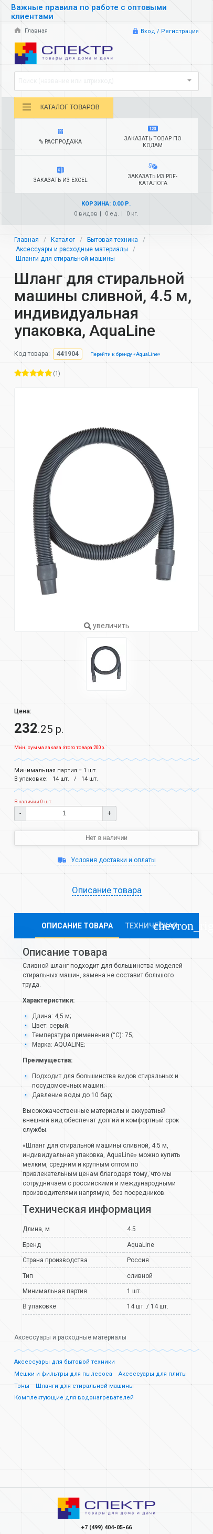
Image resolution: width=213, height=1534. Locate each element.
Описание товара (107, 890)
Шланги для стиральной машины (65, 258)
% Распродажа (61, 137)
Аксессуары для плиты (153, 1374)
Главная (31, 30)
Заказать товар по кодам (152, 137)
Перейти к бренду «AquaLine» (125, 354)
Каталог (63, 239)
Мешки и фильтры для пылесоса (63, 1374)
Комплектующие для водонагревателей (74, 1397)
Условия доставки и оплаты (106, 860)
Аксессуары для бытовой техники (64, 1361)
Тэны (21, 1386)
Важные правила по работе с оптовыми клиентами (89, 12)
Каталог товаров (60, 107)
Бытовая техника (113, 239)
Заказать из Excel (61, 175)
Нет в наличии (106, 838)
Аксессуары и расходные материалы (72, 249)
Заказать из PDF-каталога (152, 175)
